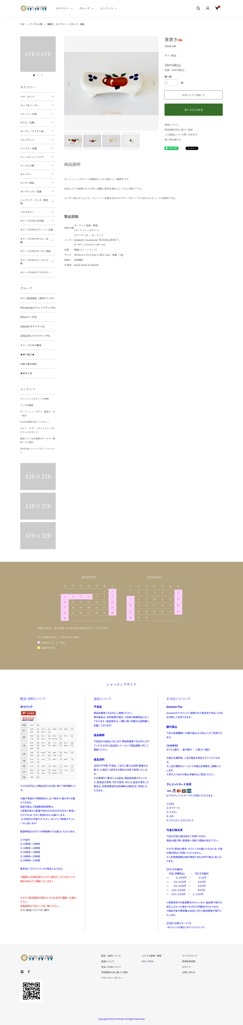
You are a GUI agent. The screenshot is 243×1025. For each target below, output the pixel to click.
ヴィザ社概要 (26, 405)
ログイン (186, 966)
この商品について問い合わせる (181, 134)
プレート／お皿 (28, 114)
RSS (144, 961)
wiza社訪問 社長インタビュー (35, 421)
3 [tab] (42, 75)
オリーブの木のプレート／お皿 (36, 229)
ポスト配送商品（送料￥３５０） (38, 298)
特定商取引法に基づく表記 (179, 129)
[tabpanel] (38, 54)
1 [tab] (34, 75)
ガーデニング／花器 (30, 191)
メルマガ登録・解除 (151, 955)
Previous (69, 83)
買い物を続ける (173, 139)
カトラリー (26, 174)
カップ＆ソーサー (29, 105)
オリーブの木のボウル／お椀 (34, 240)
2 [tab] (38, 75)
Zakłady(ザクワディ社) (32, 326)
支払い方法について (111, 966)
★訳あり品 (26, 373)
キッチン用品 (27, 182)
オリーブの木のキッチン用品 (35, 251)
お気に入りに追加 (193, 95)
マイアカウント (190, 955)
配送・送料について (111, 955)
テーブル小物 (35, 24)
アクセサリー (27, 212)
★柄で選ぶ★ (27, 354)
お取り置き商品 (28, 364)
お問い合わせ (188, 972)
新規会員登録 (188, 961)
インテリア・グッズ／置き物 (34, 201)
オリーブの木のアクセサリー (35, 272)
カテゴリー (62, 8)
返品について (172, 124)
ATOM (150, 961)
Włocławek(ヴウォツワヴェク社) (38, 307)
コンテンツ (106, 8)
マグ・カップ (27, 96)
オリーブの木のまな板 (32, 220)
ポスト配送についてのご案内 (34, 910)
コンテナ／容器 (28, 148)
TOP (22, 24)
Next (153, 83)
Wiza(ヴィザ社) (28, 317)
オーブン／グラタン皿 (32, 131)
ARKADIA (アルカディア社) (35, 335)
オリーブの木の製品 (30, 345)
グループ (84, 8)
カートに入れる (193, 110)
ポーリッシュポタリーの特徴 (34, 398)
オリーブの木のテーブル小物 (34, 261)
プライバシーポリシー (112, 977)
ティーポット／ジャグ (32, 157)
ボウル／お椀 (27, 122)
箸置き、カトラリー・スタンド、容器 (65, 24)
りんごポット (27, 139)
